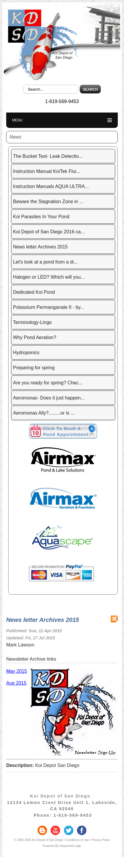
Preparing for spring (34, 367)
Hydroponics (26, 352)
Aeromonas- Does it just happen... (49, 397)
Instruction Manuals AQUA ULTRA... (51, 186)
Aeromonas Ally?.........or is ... (44, 412)
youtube (55, 830)
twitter (69, 830)
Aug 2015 (16, 683)
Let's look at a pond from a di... (45, 261)
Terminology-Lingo (32, 322)
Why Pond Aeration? (34, 337)
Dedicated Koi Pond (34, 292)
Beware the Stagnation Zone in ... (48, 201)
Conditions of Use (77, 840)
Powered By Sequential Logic (62, 846)
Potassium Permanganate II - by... (48, 307)
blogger (42, 830)
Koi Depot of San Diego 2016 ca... (49, 231)
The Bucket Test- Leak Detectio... (48, 156)
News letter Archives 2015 (40, 246)
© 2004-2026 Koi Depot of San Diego (38, 840)
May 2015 (16, 671)
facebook (82, 830)
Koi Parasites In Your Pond (41, 216)
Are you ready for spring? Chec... (48, 382)
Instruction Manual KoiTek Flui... (46, 171)
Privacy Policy (101, 840)
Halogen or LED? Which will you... (49, 277)
